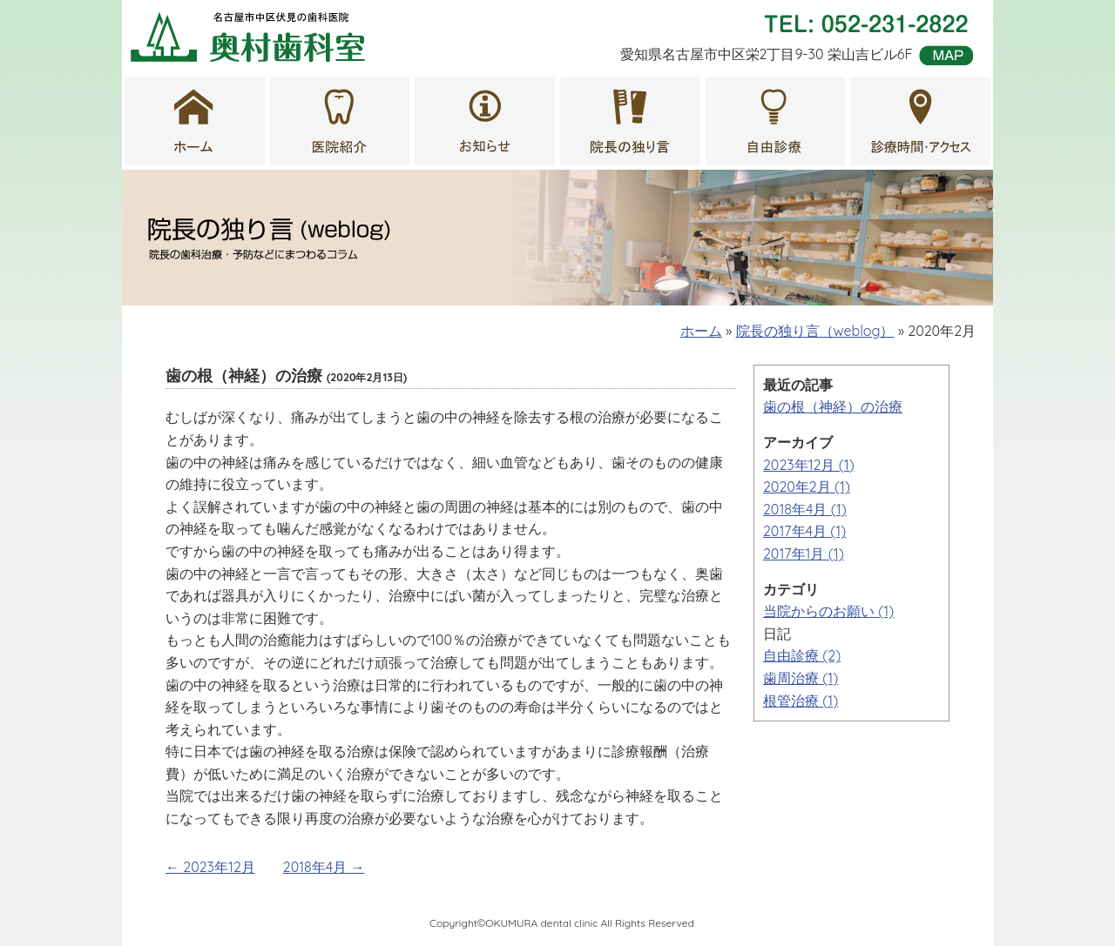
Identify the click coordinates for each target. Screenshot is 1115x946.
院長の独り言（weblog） (815, 330)
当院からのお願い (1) (828, 611)
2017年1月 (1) (803, 553)
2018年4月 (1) (805, 509)
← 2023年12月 (210, 867)
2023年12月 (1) (809, 464)
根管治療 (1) (800, 700)
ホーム (701, 330)
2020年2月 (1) (806, 486)
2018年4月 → (324, 867)
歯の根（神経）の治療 (832, 406)
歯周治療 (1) (800, 678)
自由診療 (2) (802, 655)
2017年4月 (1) (804, 531)
